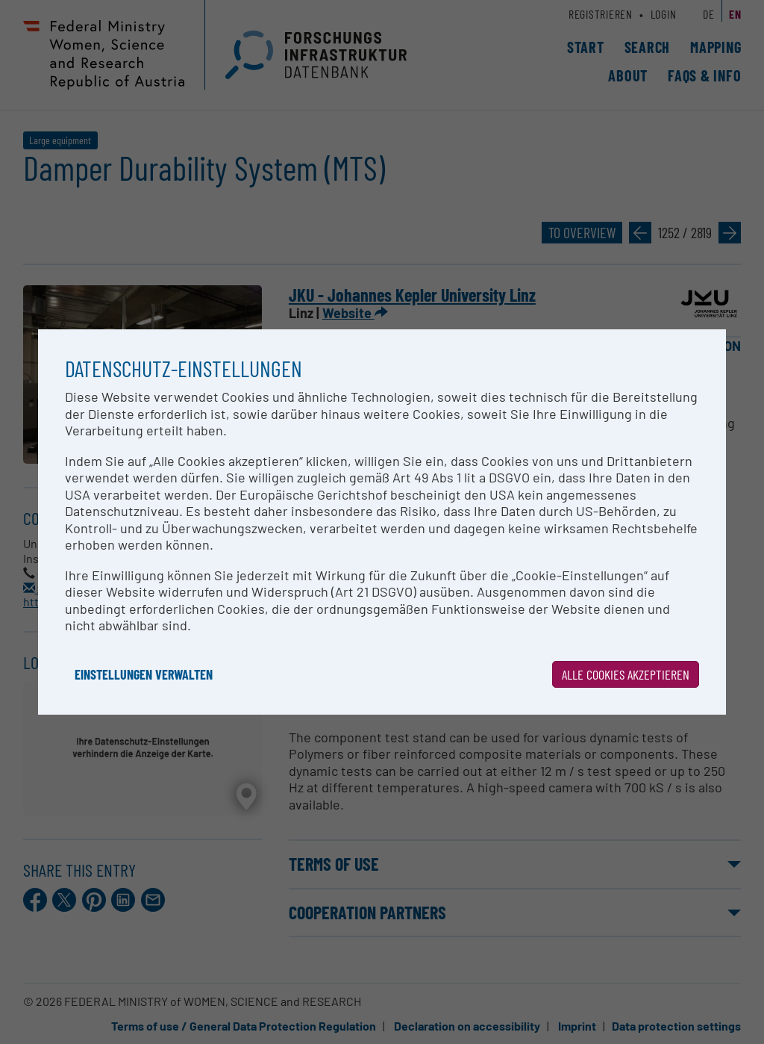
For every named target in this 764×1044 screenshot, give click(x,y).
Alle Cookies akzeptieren (625, 674)
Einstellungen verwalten (144, 674)
